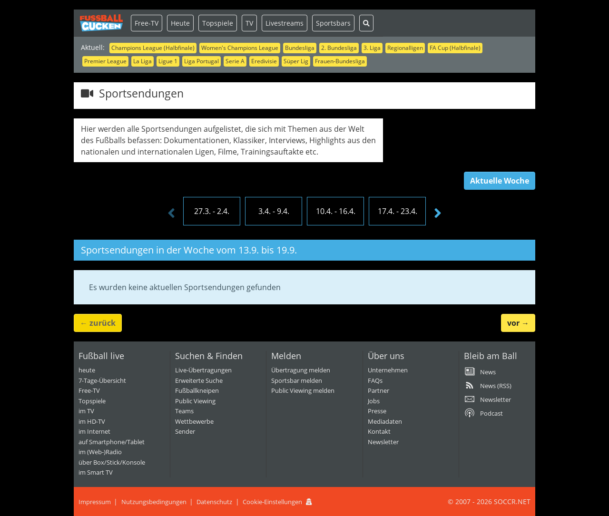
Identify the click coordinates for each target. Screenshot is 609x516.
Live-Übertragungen (203, 370)
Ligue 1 (167, 61)
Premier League (105, 61)
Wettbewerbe (194, 421)
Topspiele (217, 23)
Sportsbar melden (296, 380)
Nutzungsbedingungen (154, 501)
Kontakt (379, 431)
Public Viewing (195, 401)
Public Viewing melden (302, 390)
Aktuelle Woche (499, 180)
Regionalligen (405, 48)
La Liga (142, 61)
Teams (184, 411)
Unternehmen (388, 370)
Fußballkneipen (197, 390)
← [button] (98, 323)
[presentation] (171, 213)
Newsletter (383, 442)
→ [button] (518, 323)
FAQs (375, 380)
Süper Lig (296, 61)
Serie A (235, 61)
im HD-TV (92, 421)
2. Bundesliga (339, 48)
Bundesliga (299, 48)
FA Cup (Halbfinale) (455, 48)
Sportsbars (333, 23)
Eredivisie (264, 61)
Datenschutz (214, 501)
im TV (86, 411)
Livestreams (284, 23)
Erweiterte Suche (199, 380)
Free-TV (146, 23)
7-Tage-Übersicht (102, 380)
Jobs (374, 401)
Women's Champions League (239, 48)
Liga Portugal (201, 61)
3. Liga (372, 48)
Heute (180, 23)
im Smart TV (96, 472)
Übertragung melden (300, 370)
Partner (378, 390)
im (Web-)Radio (100, 452)
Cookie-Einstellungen (272, 501)
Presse (377, 411)
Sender (185, 431)
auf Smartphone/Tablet (112, 442)
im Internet (94, 431)
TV (249, 23)
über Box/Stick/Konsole (112, 462)
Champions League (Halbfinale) (153, 48)
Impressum (95, 501)
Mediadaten (385, 421)
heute (87, 370)
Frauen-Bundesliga (340, 61)
